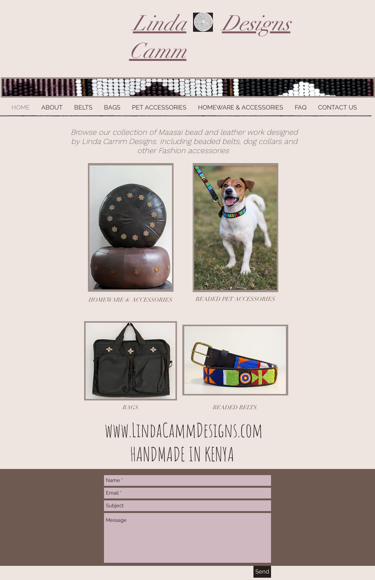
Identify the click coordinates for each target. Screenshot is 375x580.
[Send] (262, 572)
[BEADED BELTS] (235, 407)
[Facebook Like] (303, 479)
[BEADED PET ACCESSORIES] (235, 299)
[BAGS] (131, 407)
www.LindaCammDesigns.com (184, 430)
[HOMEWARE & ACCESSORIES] (131, 299)
